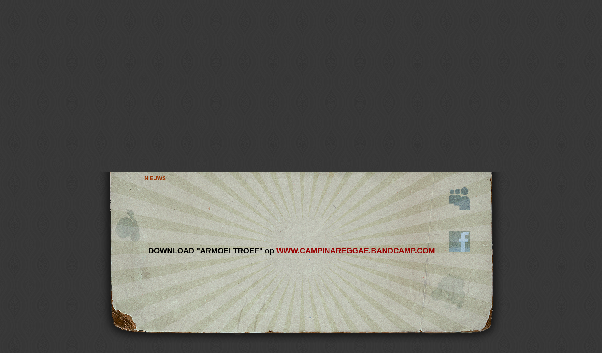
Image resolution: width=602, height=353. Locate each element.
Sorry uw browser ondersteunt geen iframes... (291, 249)
